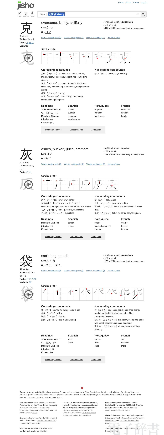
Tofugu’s (50, 428)
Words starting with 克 (51, 38)
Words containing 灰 (95, 164)
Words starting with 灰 (51, 164)
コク (48, 31)
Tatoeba (48, 418)
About (128, 2)
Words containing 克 (95, 38)
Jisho (25, 5)
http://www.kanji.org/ (70, 410)
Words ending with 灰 (74, 164)
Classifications (76, 130)
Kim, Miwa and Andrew (50, 392)
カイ (48, 158)
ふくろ (51, 260)
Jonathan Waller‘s (128, 428)
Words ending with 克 (74, 38)
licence (34, 413)
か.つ (50, 27)
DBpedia (131, 415)
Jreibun (32, 423)
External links (113, 38)
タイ (48, 265)
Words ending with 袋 (74, 271)
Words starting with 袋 (51, 271)
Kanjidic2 (42, 402)
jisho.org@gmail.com (122, 392)
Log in (143, 2)
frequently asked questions (54, 395)
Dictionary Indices (53, 130)
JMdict (35, 402)
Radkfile (23, 405)
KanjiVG (108, 405)
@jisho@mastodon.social (93, 392)
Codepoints (96, 130)
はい (49, 153)
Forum (121, 2)
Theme (136, 2)
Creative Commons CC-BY (46, 421)
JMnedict (49, 402)
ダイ (58, 265)
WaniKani (43, 431)
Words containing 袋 (95, 271)
